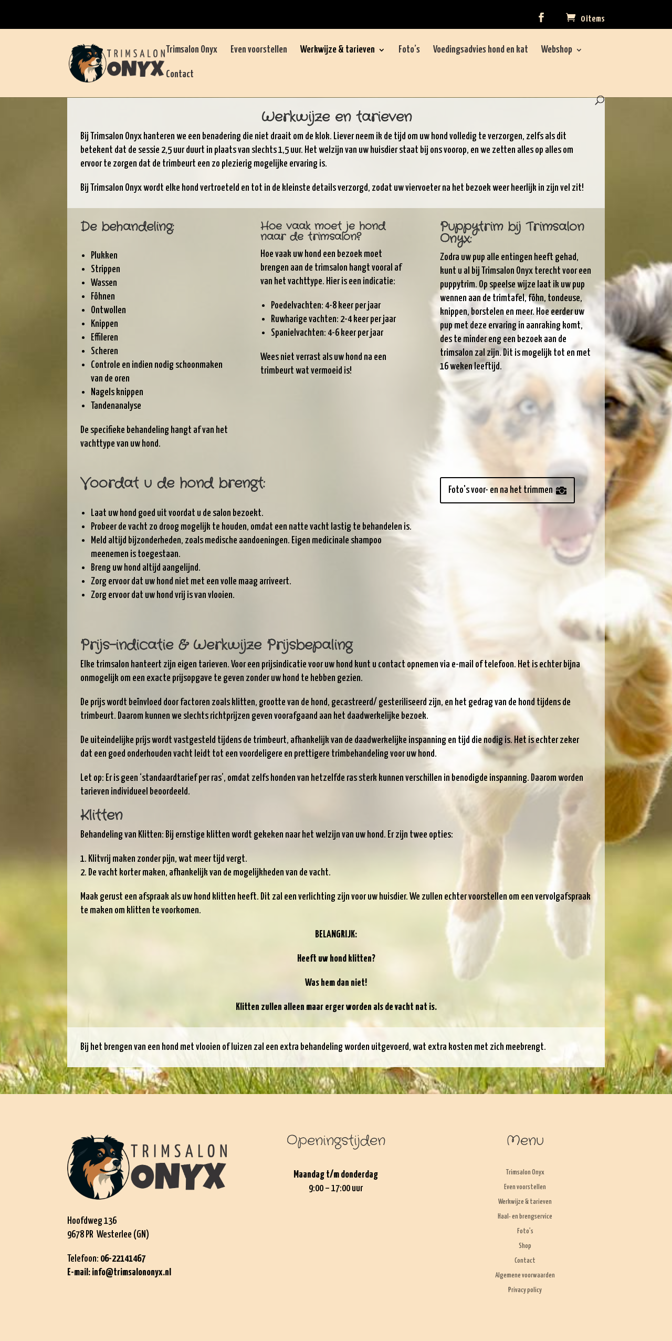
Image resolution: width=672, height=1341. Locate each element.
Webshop (556, 50)
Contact (180, 75)
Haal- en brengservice (525, 1216)
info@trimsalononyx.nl (131, 1272)
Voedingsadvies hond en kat (480, 50)
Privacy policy (525, 1290)
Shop (525, 1246)
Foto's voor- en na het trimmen (500, 490)
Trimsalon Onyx (191, 50)
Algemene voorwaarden (525, 1275)
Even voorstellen (258, 50)
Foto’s (409, 50)
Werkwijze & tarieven (337, 50)
